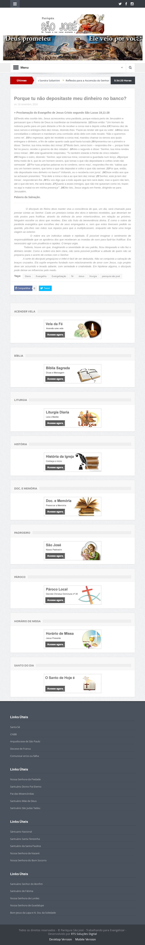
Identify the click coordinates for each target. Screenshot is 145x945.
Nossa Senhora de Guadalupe (27, 905)
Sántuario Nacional (21, 831)
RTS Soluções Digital (84, 934)
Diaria (28, 276)
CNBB (13, 734)
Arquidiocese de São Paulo (25, 741)
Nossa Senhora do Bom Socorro (28, 860)
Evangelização (59, 276)
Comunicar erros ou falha (24, 756)
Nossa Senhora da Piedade (25, 779)
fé (72, 276)
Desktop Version (60, 939)
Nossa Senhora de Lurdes (24, 898)
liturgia (93, 276)
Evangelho (41, 276)
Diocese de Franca (20, 748)
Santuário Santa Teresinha (25, 839)
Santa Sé (15, 727)
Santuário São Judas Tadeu (25, 808)
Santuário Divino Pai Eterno (25, 786)
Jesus (81, 276)
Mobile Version (85, 939)
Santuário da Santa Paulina (25, 846)
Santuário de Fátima (21, 891)
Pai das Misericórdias (22, 793)
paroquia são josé (111, 276)
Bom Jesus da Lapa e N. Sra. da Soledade (33, 912)
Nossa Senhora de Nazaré (24, 853)
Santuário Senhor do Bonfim (26, 884)
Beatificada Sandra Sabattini (48, 80)
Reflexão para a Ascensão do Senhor (93, 80)
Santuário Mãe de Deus (23, 801)
